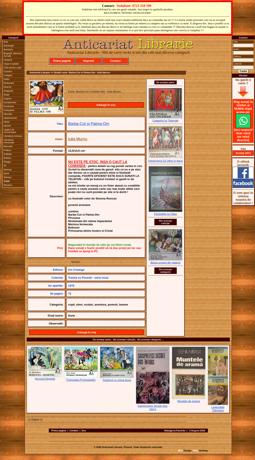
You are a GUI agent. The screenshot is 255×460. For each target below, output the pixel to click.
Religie (7, 162)
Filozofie (7, 114)
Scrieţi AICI (243, 153)
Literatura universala (8, 141)
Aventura (8, 49)
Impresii (88, 60)
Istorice (7, 125)
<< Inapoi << (35, 419)
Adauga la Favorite (174, 430)
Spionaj (7, 169)
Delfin (6, 79)
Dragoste (8, 91)
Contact (115, 60)
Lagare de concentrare (9, 130)
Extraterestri (9, 102)
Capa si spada (10, 63)
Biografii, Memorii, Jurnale (12, 54)
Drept (6, 94)
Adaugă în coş (105, 105)
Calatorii (7, 60)
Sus (83, 430)
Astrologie (8, 45)
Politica (7, 150)
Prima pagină (62, 60)
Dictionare (8, 83)
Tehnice (7, 177)
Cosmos (7, 71)
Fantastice (8, 110)
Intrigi (6, 121)
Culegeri (7, 75)
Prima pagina (58, 430)
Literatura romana (12, 136)
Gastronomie (10, 118)
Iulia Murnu (77, 139)
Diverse (7, 87)
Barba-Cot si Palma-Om (88, 124)
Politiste (7, 154)
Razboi (7, 158)
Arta (5, 41)
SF (4, 165)
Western (7, 185)
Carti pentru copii (12, 67)
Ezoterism (8, 106)
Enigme (7, 98)
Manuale (7, 146)
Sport (6, 173)
